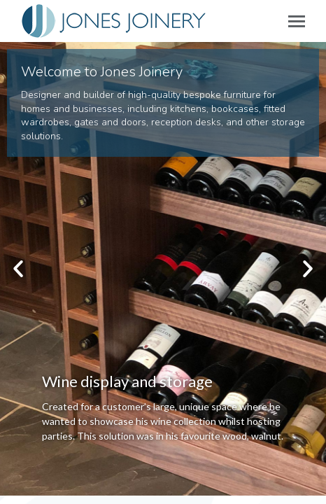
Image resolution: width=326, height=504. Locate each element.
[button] (18, 269)
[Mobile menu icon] (296, 21)
